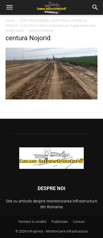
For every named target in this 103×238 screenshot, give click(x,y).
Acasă (9, 20)
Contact (79, 221)
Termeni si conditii (32, 221)
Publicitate (60, 221)
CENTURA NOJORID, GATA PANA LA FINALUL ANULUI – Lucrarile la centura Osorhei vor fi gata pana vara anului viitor (50, 25)
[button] (9, 7)
